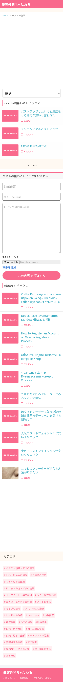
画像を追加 (9, 267)
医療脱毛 (42, 622)
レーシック (33, 615)
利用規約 (24, 678)
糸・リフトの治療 (39, 635)
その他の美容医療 (15, 581)
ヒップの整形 (13, 608)
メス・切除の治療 (34, 608)
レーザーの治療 (14, 615)
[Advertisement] (31, 54)
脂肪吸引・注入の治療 (18, 649)
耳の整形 (32, 642)
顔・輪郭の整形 (42, 649)
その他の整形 (39, 575)
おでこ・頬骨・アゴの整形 (20, 568)
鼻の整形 (10, 655)
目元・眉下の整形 (15, 635)
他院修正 (49, 615)
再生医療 (10, 622)
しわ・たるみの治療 (16, 575)
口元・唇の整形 (14, 628)
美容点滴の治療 (14, 642)
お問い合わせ (9, 678)
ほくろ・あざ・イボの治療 (20, 588)
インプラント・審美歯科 (19, 595)
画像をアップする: (11, 257)
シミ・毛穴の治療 (46, 595)
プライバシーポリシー (43, 678)
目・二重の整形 (35, 628)
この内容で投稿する (31, 275)
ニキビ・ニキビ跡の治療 (19, 601)
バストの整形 (43, 601)
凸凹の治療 (26, 622)
